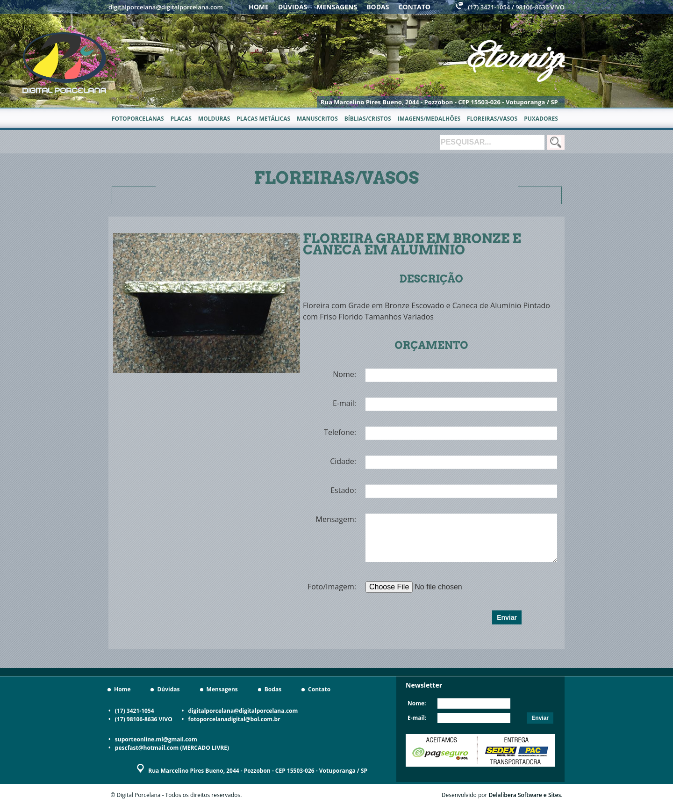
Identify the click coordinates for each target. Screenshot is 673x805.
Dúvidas (292, 6)
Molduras (214, 119)
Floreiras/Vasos (492, 119)
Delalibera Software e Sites (525, 795)
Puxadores (541, 119)
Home (259, 6)
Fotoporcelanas (138, 119)
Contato (414, 6)
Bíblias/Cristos (367, 119)
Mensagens (336, 6)
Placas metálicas (263, 119)
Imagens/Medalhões (429, 119)
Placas (181, 119)
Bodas (377, 6)
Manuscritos (317, 119)
